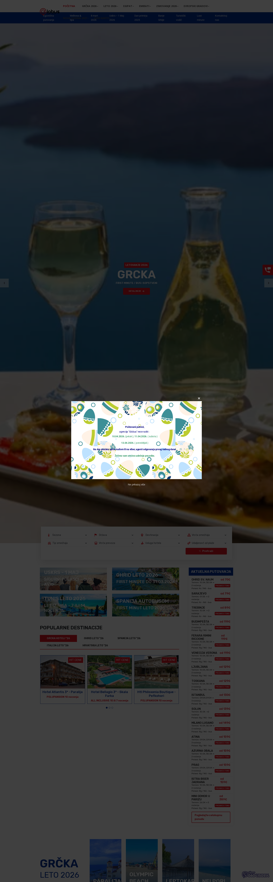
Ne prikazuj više (136, 484)
